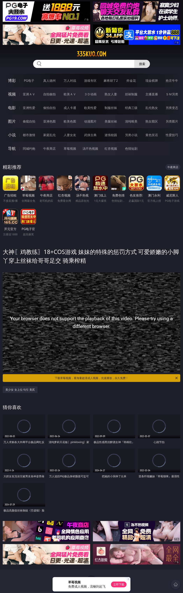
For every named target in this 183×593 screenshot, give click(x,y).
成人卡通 (70, 108)
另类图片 (172, 121)
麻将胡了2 (111, 80)
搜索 (142, 64)
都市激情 (29, 135)
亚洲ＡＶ (29, 94)
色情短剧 (131, 148)
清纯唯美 (131, 121)
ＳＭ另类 (172, 94)
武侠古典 (90, 135)
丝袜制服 (131, 94)
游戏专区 (90, 80)
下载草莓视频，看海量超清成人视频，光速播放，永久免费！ (116, 378)
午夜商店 (49, 148)
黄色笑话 (151, 135)
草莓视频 (70, 148)
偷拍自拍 (49, 108)
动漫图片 (90, 121)
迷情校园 (111, 135)
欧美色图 (70, 121)
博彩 (12, 80)
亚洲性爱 (29, 108)
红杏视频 (111, 148)
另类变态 (172, 108)
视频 (12, 94)
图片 (12, 121)
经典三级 (131, 108)
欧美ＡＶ (70, 94)
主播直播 (151, 94)
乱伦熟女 (151, 108)
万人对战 (70, 80)
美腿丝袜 (111, 121)
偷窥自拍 (29, 121)
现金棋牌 (151, 80)
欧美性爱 (90, 108)
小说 (12, 134)
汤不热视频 (90, 148)
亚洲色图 (49, 121)
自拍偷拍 (49, 94)
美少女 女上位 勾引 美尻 (20, 389)
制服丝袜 (111, 108)
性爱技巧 (172, 135)
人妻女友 (70, 135)
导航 (12, 148)
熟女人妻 (111, 94)
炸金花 (131, 80)
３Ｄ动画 (90, 94)
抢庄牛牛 (172, 80)
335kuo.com (91, 54)
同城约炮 (29, 148)
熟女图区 (151, 121)
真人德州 (49, 80)
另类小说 (131, 135)
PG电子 (29, 80)
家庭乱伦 (49, 135)
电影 (12, 107)
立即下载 (118, 584)
